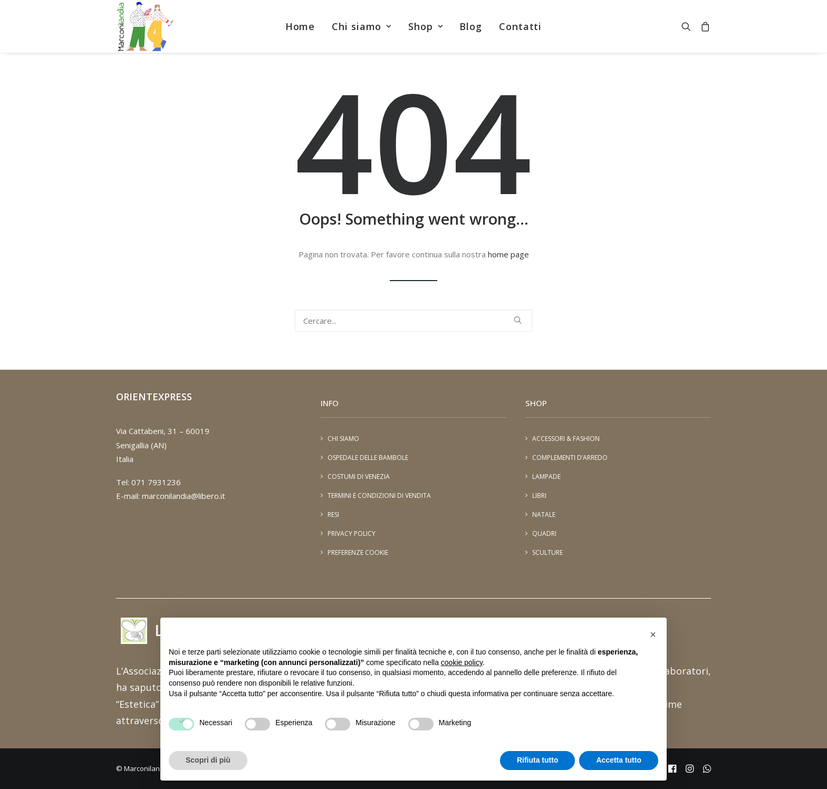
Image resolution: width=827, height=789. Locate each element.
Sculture (547, 552)
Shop (425, 26)
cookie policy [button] (462, 662)
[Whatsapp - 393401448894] (707, 770)
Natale (543, 514)
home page (508, 254)
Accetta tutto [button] (618, 760)
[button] (688, 26)
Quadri (544, 533)
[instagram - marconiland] (690, 770)
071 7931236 (156, 482)
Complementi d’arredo (570, 457)
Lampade (546, 476)
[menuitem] (300, 26)
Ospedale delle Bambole (368, 457)
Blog (470, 26)
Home (300, 26)
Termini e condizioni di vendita (379, 495)
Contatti (520, 26)
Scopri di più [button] (208, 760)
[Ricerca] (413, 321)
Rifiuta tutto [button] (538, 760)
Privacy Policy (352, 533)
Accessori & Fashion (566, 438)
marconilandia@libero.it (183, 495)
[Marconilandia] (145, 26)
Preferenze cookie (358, 552)
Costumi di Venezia (359, 476)
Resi (333, 514)
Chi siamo (361, 26)
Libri (539, 495)
